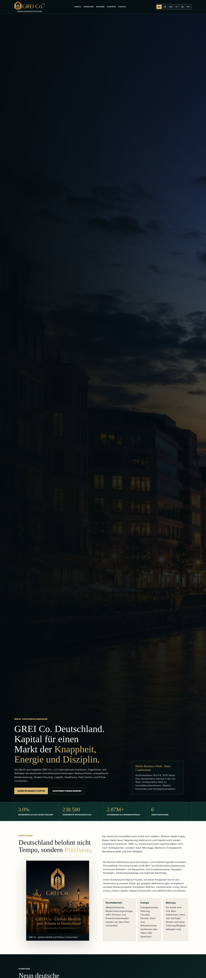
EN (171, 7)
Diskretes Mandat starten (31, 791)
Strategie (111, 7)
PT (188, 7)
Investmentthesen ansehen (67, 791)
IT (177, 7)
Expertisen (89, 7)
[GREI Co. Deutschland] (29, 7)
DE (159, 7)
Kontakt (122, 7)
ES (182, 7)
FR (165, 7)
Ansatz (77, 7)
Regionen (100, 7)
